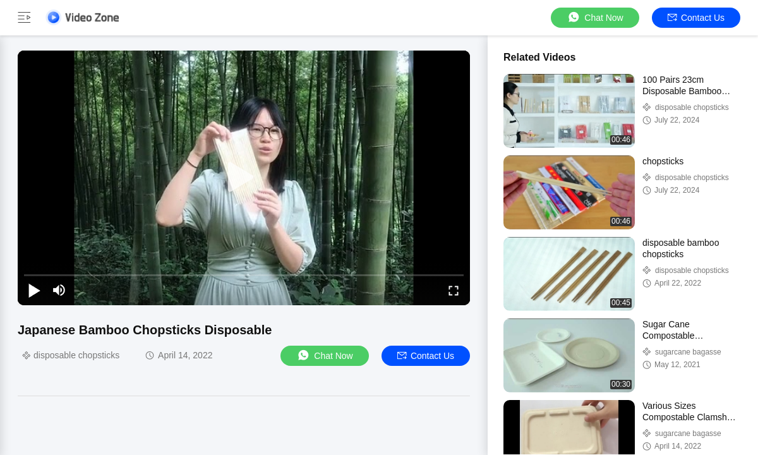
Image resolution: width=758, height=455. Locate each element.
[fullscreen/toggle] (453, 290)
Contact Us (696, 18)
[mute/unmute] (59, 290)
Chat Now (595, 17)
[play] (244, 177)
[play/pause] (34, 290)
